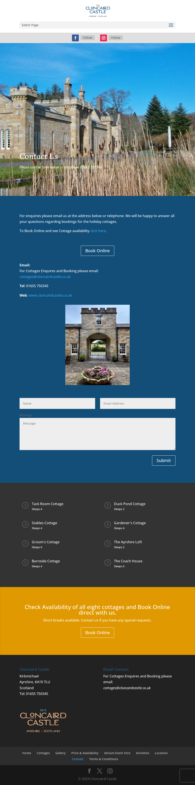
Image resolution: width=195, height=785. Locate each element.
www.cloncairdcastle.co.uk (50, 295)
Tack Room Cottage (47, 503)
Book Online (97, 251)
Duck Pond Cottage (129, 503)
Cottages (43, 753)
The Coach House (128, 561)
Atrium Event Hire (117, 753)
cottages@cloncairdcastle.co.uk (46, 276)
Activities (142, 753)
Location (161, 753)
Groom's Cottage (45, 542)
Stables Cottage (44, 523)
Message (26, 415)
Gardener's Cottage (130, 523)
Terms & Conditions (103, 759)
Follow (87, 38)
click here (98, 230)
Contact (78, 759)
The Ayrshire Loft (128, 542)
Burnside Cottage (46, 561)
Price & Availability (85, 753)
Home (26, 753)
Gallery (60, 753)
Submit (164, 460)
